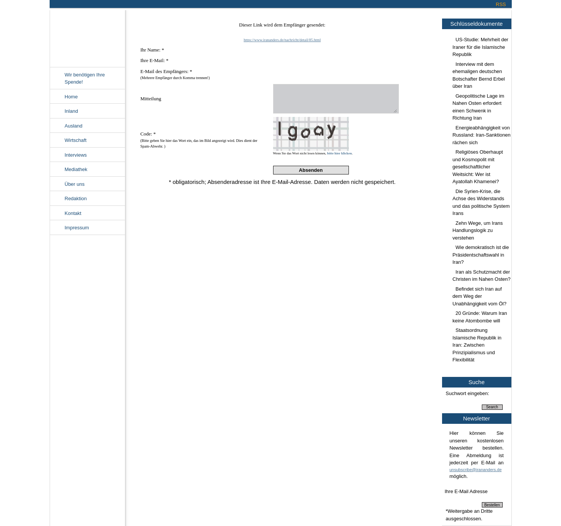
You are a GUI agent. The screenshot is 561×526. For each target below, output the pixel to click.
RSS (501, 4)
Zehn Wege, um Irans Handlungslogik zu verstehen (478, 230)
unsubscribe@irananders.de (476, 469)
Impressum (77, 227)
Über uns (75, 184)
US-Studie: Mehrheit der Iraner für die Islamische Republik (480, 47)
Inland (71, 111)
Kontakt (73, 213)
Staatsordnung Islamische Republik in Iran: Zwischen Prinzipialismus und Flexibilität (477, 345)
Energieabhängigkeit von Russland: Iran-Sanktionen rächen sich (482, 135)
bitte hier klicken (339, 153)
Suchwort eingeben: (467, 393)
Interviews (76, 155)
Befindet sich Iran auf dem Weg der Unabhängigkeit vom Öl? (479, 296)
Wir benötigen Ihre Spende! (85, 78)
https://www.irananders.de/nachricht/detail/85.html (282, 40)
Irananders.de (87, 36)
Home (71, 97)
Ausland (74, 126)
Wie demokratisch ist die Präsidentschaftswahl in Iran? (481, 254)
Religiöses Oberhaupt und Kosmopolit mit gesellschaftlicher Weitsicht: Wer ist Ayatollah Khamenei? (478, 166)
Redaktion (76, 198)
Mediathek (76, 169)
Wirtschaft (76, 140)
